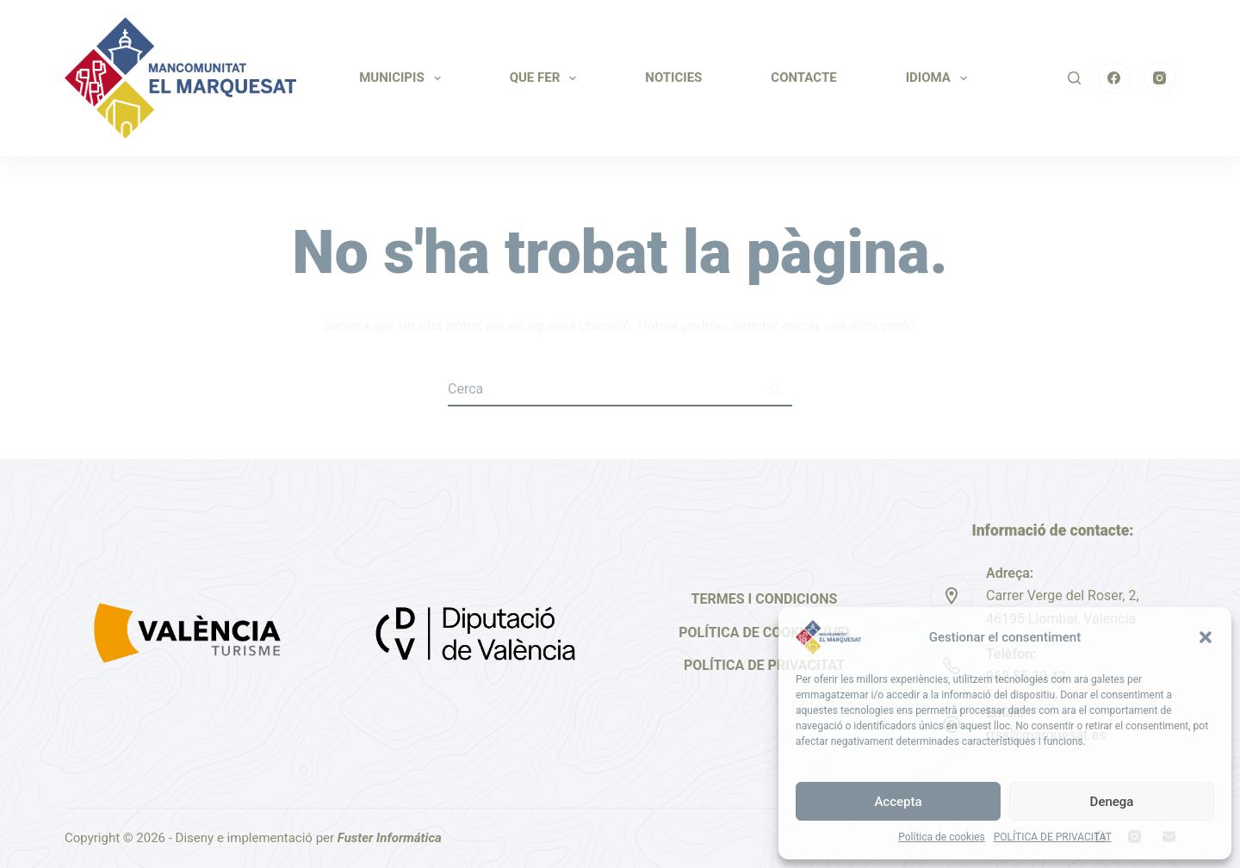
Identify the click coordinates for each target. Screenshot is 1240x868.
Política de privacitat (764, 665)
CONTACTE (803, 77)
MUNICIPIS (403, 78)
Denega (1112, 801)
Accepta (897, 801)
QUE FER (547, 78)
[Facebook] (1114, 78)
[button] (1205, 637)
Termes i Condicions (764, 599)
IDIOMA (940, 78)
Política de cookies (941, 837)
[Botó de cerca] (775, 389)
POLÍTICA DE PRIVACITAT (1053, 837)
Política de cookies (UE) (764, 632)
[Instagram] (1160, 78)
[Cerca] (1074, 77)
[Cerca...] (603, 389)
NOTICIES (673, 77)
